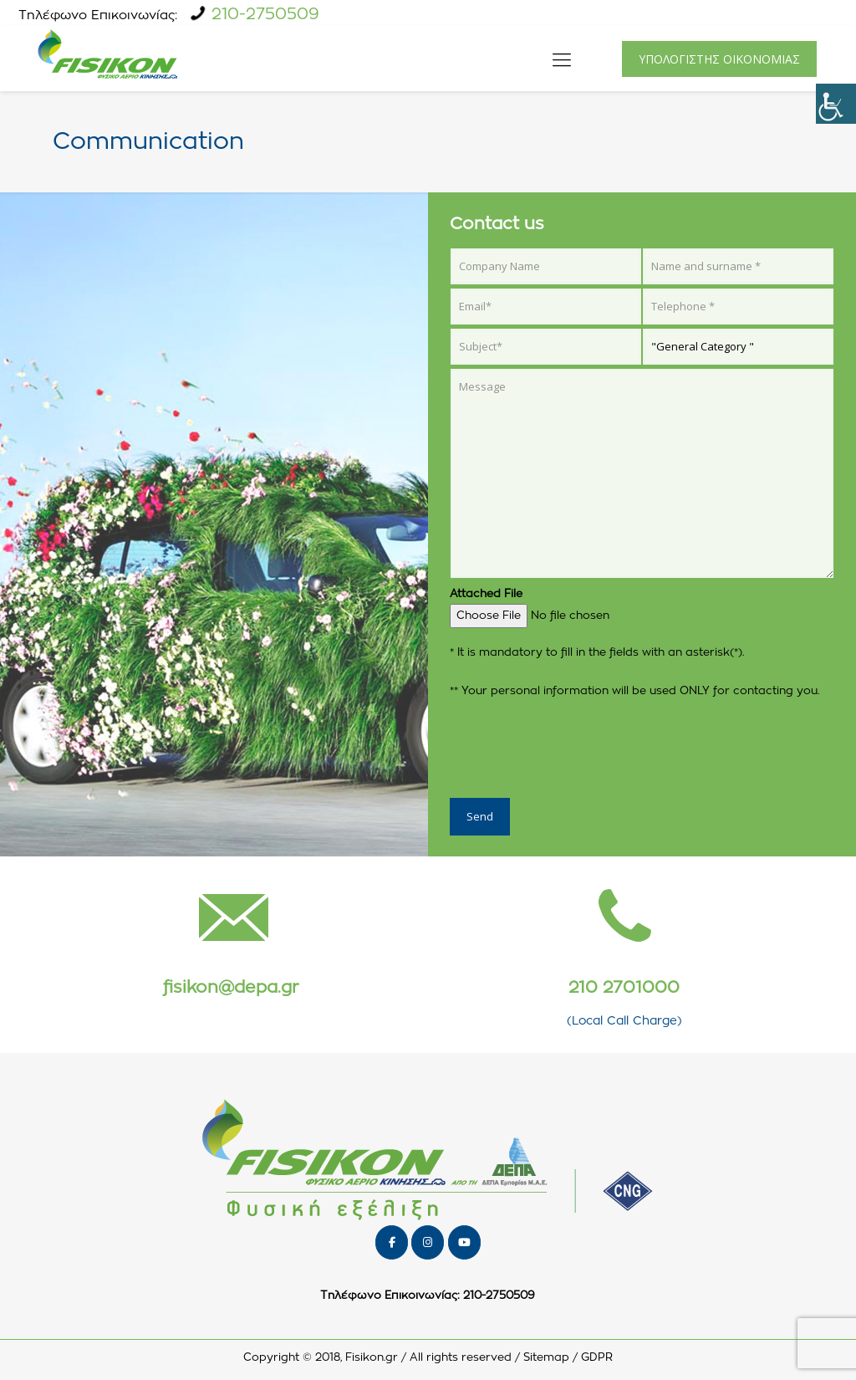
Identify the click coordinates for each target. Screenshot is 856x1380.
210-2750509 (265, 15)
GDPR (597, 1357)
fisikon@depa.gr (231, 987)
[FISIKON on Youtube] (464, 1242)
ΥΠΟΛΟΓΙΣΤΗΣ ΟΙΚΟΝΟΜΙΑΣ (719, 59)
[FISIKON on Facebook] (391, 1242)
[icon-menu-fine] (562, 58)
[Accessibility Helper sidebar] (836, 104)
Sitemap (546, 1357)
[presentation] (577, 746)
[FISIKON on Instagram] (427, 1242)
